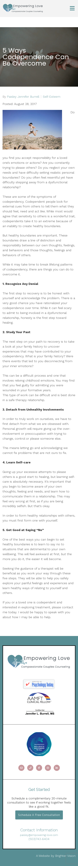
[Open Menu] (72, 9)
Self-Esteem (51, 96)
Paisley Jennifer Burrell (23, 96)
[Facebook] (39, 768)
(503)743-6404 (39, 839)
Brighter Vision (65, 856)
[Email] (21, 768)
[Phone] (30, 768)
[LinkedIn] (57, 768)
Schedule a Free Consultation (39, 815)
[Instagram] (48, 768)
